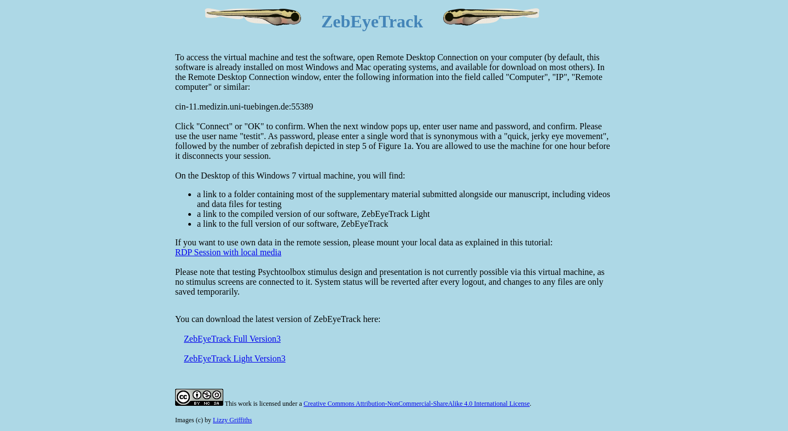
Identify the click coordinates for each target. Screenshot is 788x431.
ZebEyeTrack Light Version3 (235, 358)
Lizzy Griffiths (232, 420)
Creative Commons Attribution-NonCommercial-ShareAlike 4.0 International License (417, 403)
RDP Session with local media (228, 252)
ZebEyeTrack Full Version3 (232, 338)
